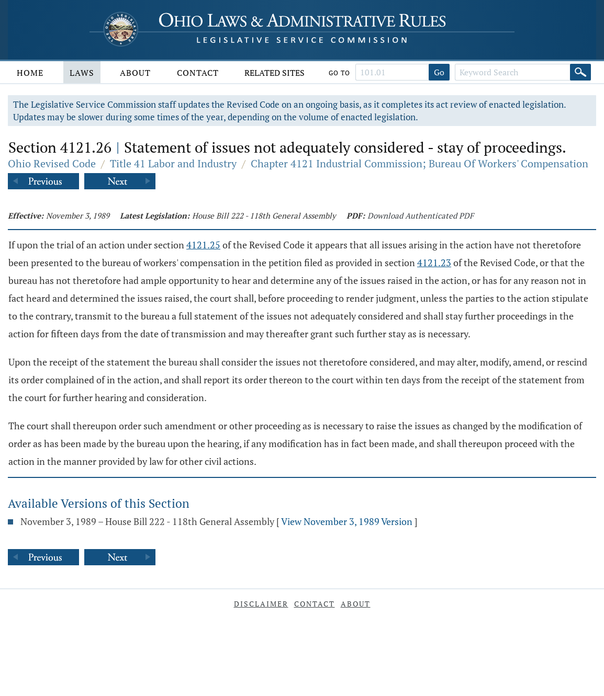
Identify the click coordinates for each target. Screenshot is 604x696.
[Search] (580, 72)
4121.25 (203, 244)
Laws (82, 72)
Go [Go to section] (439, 72)
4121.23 (434, 262)
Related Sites (274, 72)
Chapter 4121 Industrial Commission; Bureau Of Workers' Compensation (419, 163)
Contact (198, 72)
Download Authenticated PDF (420, 215)
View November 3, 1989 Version (346, 521)
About (135, 72)
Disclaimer (261, 604)
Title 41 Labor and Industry (173, 163)
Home (30, 72)
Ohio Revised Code (52, 163)
